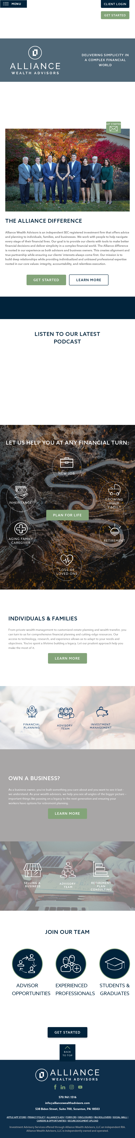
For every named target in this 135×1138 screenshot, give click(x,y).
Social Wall (120, 1117)
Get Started (115, 15)
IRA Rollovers (102, 1117)
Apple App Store (16, 1117)
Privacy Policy (36, 1117)
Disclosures (85, 1117)
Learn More (88, 280)
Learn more (67, 813)
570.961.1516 (67, 1097)
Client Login (115, 4)
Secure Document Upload (83, 1120)
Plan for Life (67, 515)
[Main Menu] (13, 4)
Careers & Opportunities (51, 1120)
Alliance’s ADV (55, 1117)
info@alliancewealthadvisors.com (67, 1103)
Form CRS (71, 1117)
